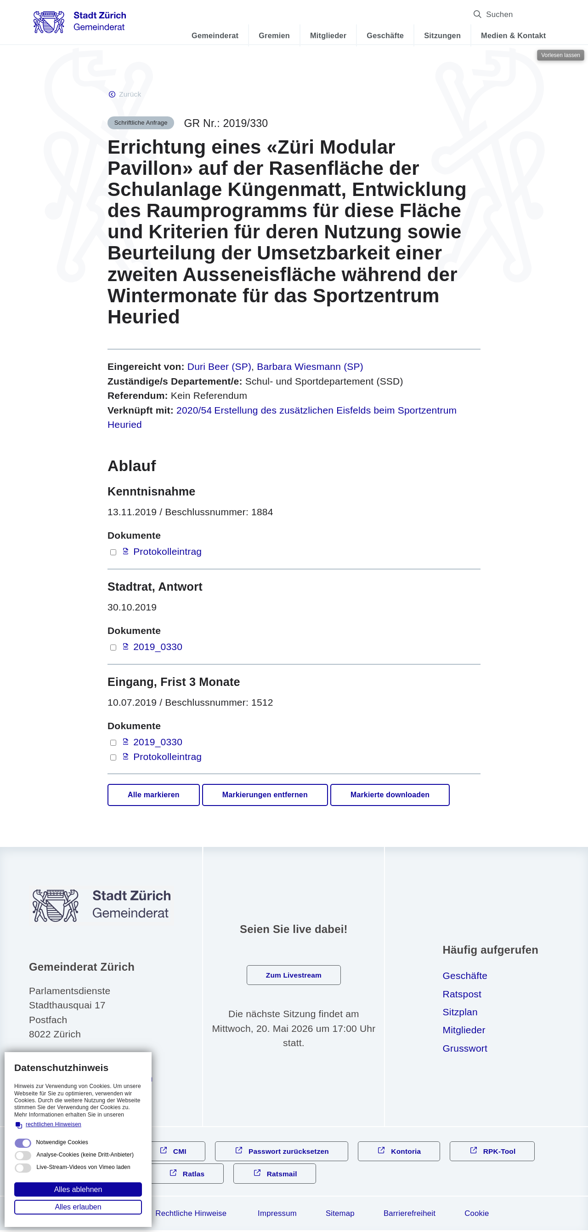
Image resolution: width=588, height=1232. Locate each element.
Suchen (526, 14)
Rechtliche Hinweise (190, 1215)
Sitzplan (460, 1012)
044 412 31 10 (74, 1060)
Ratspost (462, 994)
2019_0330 (157, 647)
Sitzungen (436, 35)
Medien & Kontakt (507, 35)
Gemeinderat (209, 35)
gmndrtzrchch (98, 1079)
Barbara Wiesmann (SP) (310, 367)
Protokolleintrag (167, 552)
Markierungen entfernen (265, 796)
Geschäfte (379, 35)
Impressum (277, 1215)
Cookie (476, 1215)
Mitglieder (322, 35)
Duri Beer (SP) (219, 367)
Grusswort (465, 1048)
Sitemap (340, 1215)
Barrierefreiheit (409, 1215)
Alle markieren (154, 796)
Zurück (130, 94)
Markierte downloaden (390, 796)
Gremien (268, 35)
